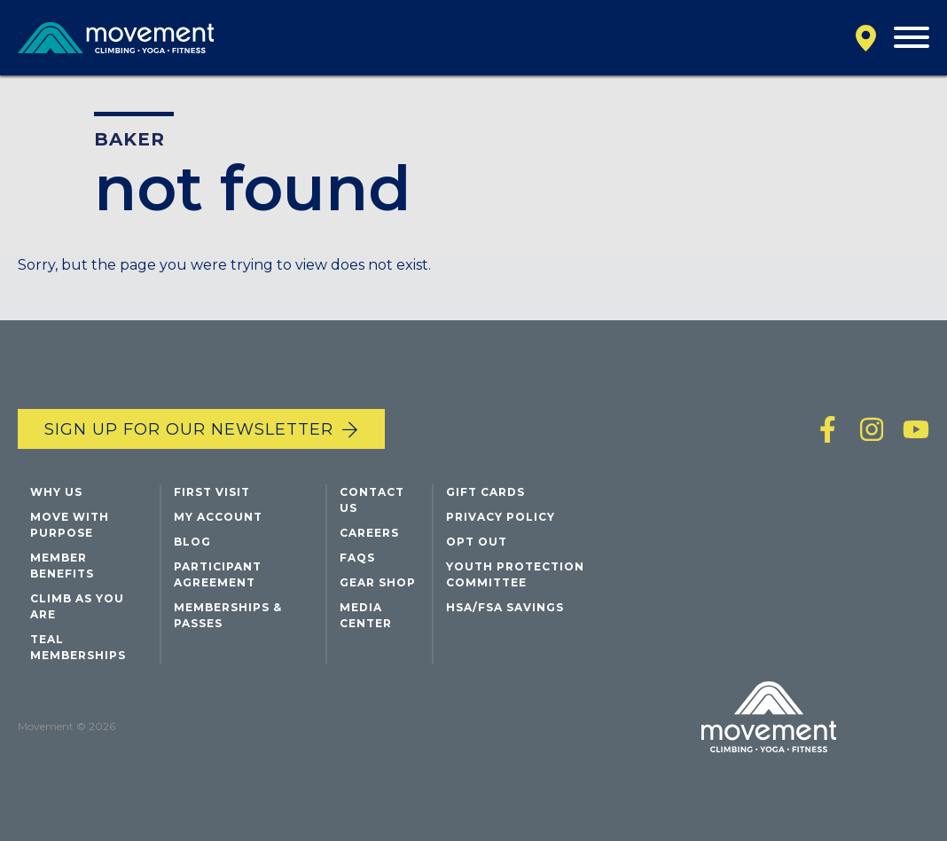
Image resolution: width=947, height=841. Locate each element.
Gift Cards (485, 492)
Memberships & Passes (228, 615)
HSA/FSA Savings (505, 607)
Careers (369, 532)
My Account (218, 516)
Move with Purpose (69, 524)
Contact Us (372, 500)
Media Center (366, 615)
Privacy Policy (500, 516)
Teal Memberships (78, 647)
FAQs (357, 557)
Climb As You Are (77, 606)
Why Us (56, 492)
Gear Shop (378, 582)
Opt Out (476, 541)
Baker (129, 139)
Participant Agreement (218, 574)
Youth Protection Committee (515, 574)
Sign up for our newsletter (188, 429)
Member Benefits (62, 565)
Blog (192, 541)
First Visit (212, 492)
